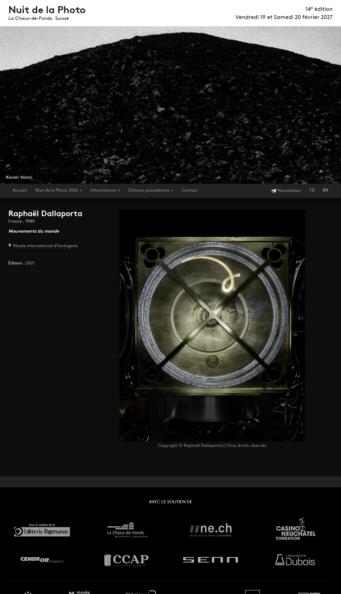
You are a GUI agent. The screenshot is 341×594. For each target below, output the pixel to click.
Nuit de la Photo (47, 11)
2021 (29, 263)
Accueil (20, 191)
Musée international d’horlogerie (45, 246)
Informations (105, 191)
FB (312, 191)
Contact (190, 191)
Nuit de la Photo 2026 (58, 191)
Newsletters (286, 191)
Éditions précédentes (151, 191)
